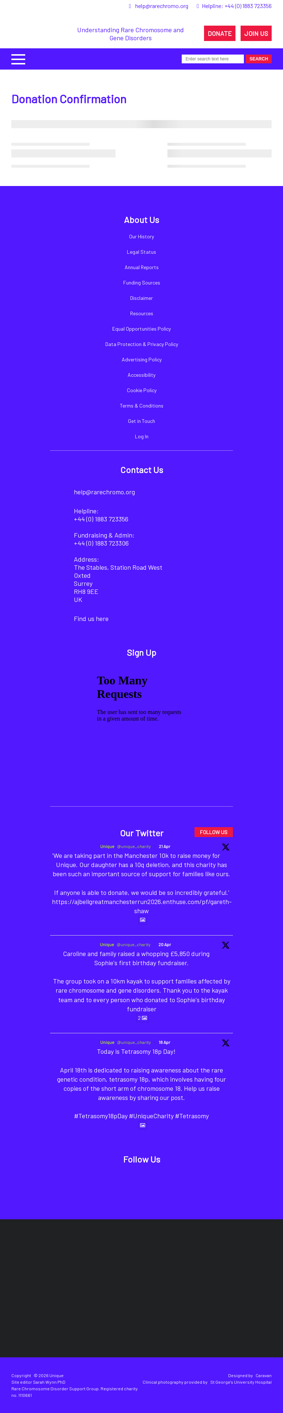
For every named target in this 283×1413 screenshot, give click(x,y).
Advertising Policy (142, 359)
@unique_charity (134, 846)
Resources (141, 313)
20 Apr (164, 944)
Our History (141, 236)
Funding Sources (141, 282)
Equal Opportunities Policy (141, 329)
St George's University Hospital (241, 1381)
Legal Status (141, 252)
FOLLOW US (213, 832)
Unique (107, 846)
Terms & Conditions (141, 405)
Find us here (91, 618)
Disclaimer (141, 298)
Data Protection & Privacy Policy (141, 344)
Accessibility (141, 375)
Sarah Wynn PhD (49, 1381)
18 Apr (164, 1042)
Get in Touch (141, 421)
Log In (141, 436)
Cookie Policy (141, 390)
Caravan (264, 1375)
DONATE (220, 33)
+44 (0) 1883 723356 (248, 5)
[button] (18, 58)
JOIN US (256, 33)
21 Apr (164, 846)
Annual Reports (142, 267)
